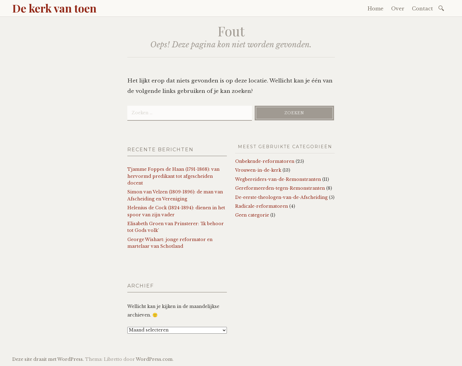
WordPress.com (154, 359)
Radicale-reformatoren (261, 206)
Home (376, 8)
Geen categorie (252, 215)
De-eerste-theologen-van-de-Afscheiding (281, 197)
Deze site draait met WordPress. (48, 359)
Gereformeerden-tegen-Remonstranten (280, 188)
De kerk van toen (54, 8)
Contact (422, 8)
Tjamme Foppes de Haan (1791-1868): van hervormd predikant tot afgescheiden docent (173, 176)
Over (397, 8)
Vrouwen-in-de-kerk (258, 170)
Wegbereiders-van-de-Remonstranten (278, 179)
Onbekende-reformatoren (264, 161)
